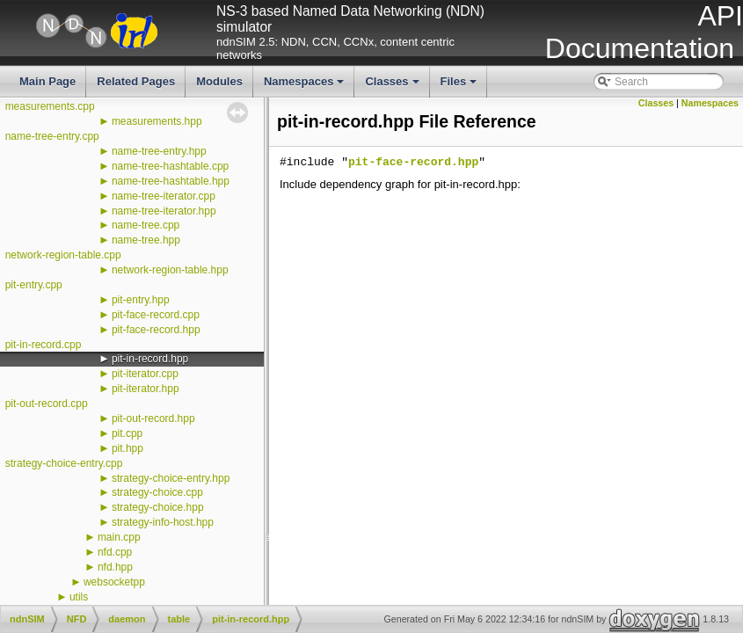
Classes (393, 86)
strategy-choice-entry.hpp (171, 478)
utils (78, 597)
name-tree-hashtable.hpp (170, 181)
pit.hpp (127, 448)
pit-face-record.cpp (156, 315)
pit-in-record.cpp (43, 344)
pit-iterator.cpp (145, 373)
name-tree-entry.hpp (159, 151)
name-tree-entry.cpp (52, 136)
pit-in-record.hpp (150, 359)
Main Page (47, 81)
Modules (219, 81)
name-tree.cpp (145, 225)
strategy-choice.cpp (157, 492)
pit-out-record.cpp (46, 403)
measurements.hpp (157, 121)
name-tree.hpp (146, 240)
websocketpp (114, 582)
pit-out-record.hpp (153, 418)
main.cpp (119, 537)
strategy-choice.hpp (158, 507)
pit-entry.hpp (141, 300)
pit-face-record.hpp (156, 330)
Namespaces (305, 86)
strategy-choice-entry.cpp (64, 463)
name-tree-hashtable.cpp (170, 166)
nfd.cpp (115, 552)
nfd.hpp (115, 567)
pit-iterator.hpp (145, 388)
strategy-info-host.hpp (163, 522)
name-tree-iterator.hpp (164, 211)
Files (460, 86)
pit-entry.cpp (33, 285)
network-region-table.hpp (170, 270)
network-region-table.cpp (63, 255)
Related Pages (136, 81)
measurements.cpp (50, 106)
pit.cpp (127, 433)
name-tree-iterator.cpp (163, 196)
